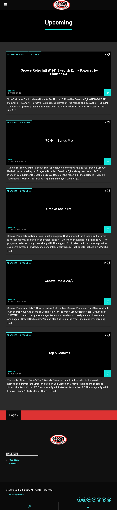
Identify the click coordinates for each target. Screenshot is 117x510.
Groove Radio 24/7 (59, 281)
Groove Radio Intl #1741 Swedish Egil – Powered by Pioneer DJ (59, 73)
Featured (12, 123)
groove (11, 91)
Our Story (14, 460)
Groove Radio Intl (17, 54)
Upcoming (35, 54)
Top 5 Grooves (59, 353)
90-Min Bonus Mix (59, 141)
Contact (13, 464)
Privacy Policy (16, 494)
